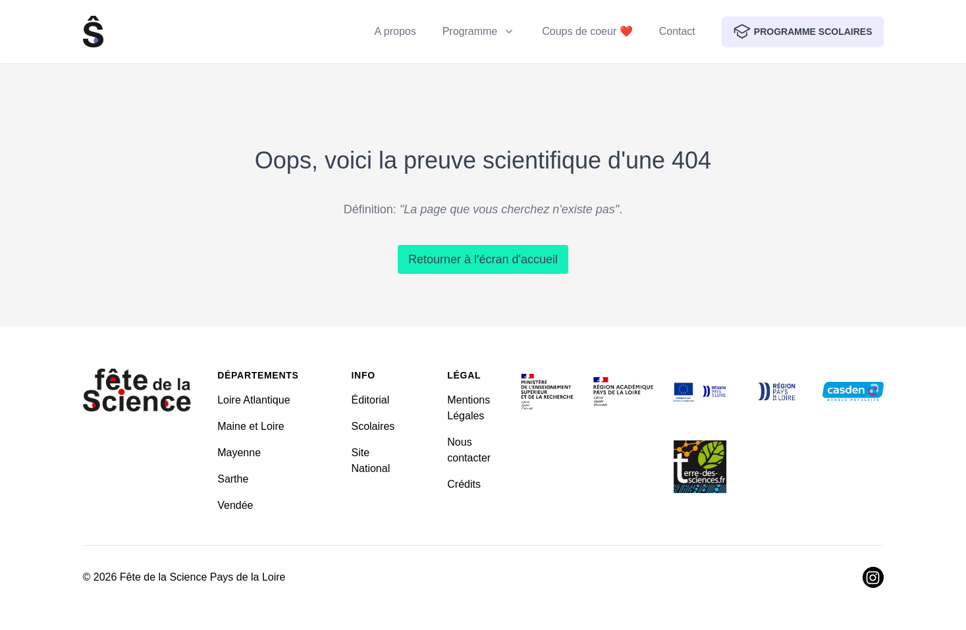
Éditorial (370, 400)
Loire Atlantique (253, 400)
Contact (677, 31)
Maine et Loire (250, 426)
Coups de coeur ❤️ (587, 31)
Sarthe (232, 479)
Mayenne (239, 452)
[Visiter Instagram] (873, 577)
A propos (395, 31)
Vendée (235, 505)
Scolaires (372, 426)
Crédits (464, 484)
